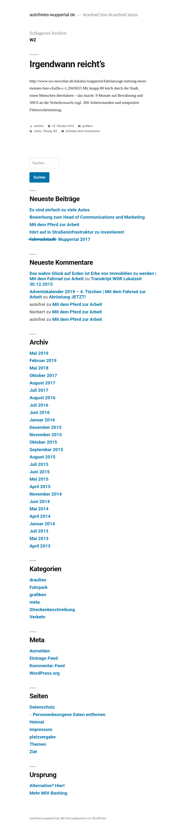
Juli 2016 (38, 405)
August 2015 (42, 456)
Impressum (40, 729)
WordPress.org (44, 673)
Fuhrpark (38, 587)
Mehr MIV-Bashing (48, 793)
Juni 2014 (39, 501)
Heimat (36, 722)
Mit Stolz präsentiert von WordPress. (84, 818)
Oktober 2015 (43, 442)
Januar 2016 (42, 420)
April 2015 (39, 486)
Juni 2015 (39, 471)
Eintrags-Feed (43, 658)
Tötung (47, 131)
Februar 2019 (42, 360)
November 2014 (45, 494)
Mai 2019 (38, 353)
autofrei (39, 126)
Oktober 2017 (43, 375)
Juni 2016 (39, 412)
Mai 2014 (38, 508)
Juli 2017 (38, 390)
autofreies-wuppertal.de (52, 14)
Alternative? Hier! (46, 785)
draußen (37, 579)
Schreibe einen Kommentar (83, 131)
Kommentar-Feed (47, 665)
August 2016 (42, 397)
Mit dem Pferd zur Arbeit (54, 224)
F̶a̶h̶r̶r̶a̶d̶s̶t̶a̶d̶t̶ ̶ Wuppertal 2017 (59, 239)
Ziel (33, 751)
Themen (37, 744)
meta (34, 602)
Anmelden (39, 651)
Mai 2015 (38, 479)
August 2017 (42, 383)
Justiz (37, 131)
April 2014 (39, 516)
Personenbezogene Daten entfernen (69, 714)
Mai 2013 (38, 538)
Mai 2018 (38, 368)
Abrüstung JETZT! (67, 297)
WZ (55, 131)
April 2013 (39, 546)
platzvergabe (42, 737)
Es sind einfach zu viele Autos (59, 209)
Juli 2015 (38, 464)
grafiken (87, 126)
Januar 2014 (42, 523)
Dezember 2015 (45, 427)
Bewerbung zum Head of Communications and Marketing (87, 217)
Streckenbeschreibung (52, 609)
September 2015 (46, 449)
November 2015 (45, 434)
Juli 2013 (38, 531)
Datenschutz (42, 707)
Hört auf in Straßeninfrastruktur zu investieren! (76, 232)
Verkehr (37, 616)
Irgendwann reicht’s (67, 64)
